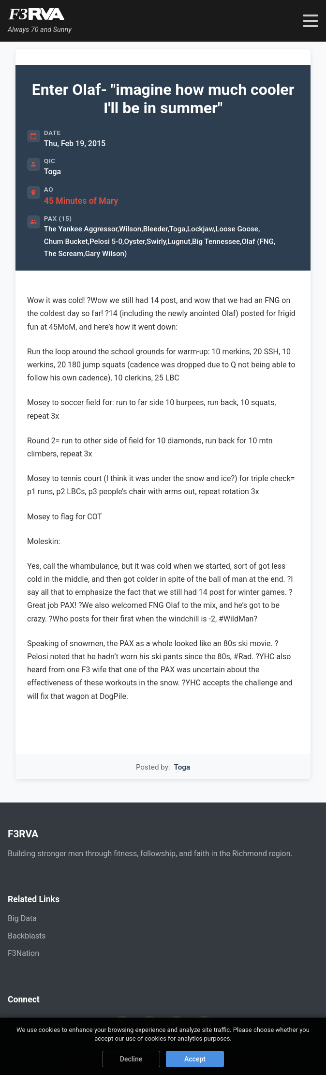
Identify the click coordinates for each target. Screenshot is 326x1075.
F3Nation (23, 953)
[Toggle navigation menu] (310, 21)
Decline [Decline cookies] (131, 1059)
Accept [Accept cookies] (195, 1059)
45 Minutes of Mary (81, 201)
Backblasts (26, 935)
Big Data (22, 918)
